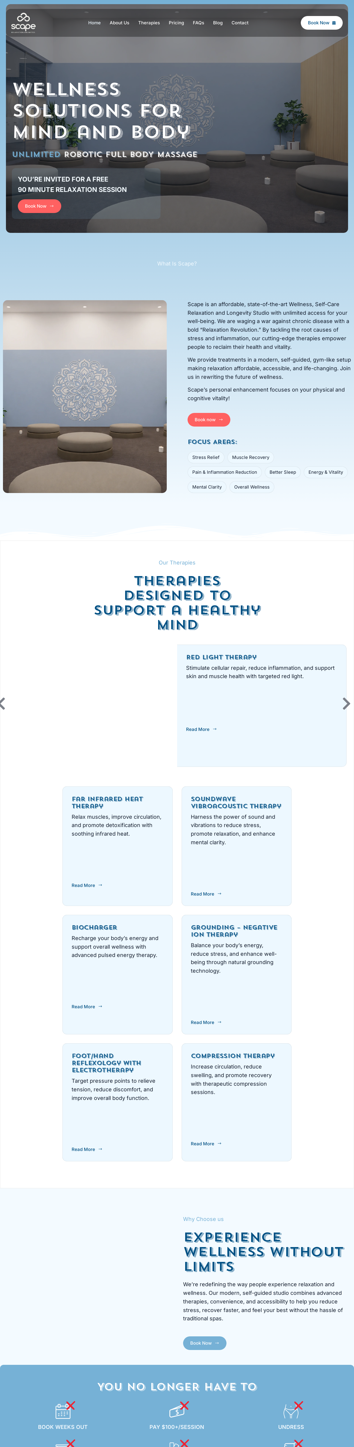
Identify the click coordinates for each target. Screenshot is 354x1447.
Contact (240, 23)
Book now (209, 419)
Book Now (322, 23)
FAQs (198, 23)
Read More (201, 729)
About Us (119, 23)
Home (94, 23)
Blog (218, 23)
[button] (346, 704)
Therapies (149, 23)
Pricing (176, 23)
